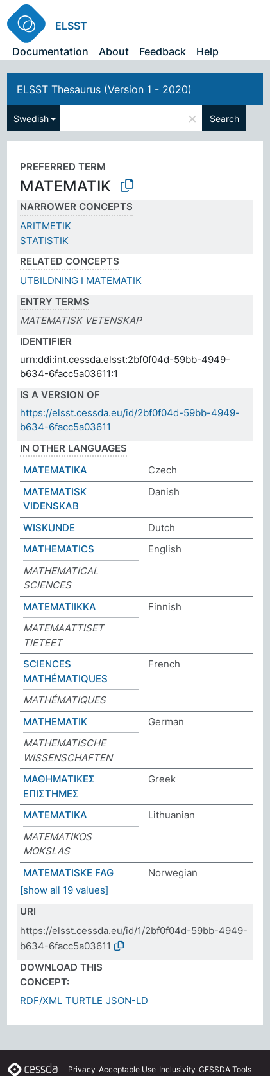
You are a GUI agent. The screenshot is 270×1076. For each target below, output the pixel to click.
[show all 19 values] (64, 890)
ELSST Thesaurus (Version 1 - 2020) (104, 89)
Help (207, 51)
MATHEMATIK (55, 722)
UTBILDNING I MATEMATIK (81, 280)
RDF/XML (41, 1000)
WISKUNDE (49, 528)
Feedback (162, 51)
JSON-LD (127, 1000)
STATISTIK (44, 240)
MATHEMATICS (58, 549)
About (114, 51)
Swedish (31, 118)
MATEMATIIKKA (59, 607)
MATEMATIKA (55, 470)
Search (224, 118)
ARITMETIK (45, 226)
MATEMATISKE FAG (68, 873)
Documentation (50, 51)
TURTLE (84, 1000)
